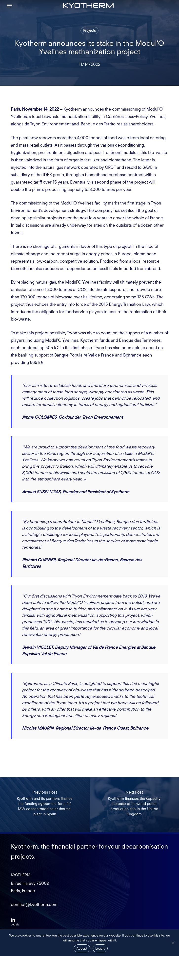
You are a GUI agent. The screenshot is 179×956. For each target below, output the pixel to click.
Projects (89, 31)
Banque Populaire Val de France (84, 355)
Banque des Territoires (101, 123)
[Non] (172, 942)
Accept (82, 948)
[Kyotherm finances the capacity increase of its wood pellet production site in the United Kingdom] (134, 804)
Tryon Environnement (50, 123)
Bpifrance (132, 355)
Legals (100, 948)
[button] (9, 5)
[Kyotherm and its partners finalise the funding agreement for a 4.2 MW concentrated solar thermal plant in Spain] (45, 804)
